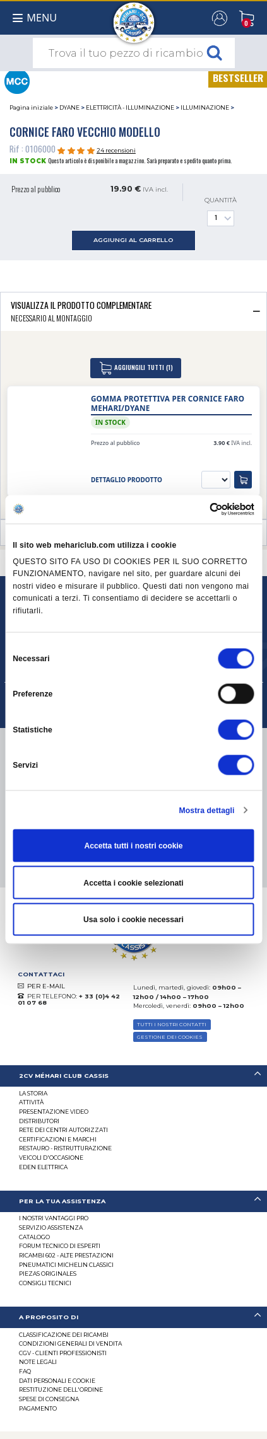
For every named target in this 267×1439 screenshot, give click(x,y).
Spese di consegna (49, 1399)
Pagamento (38, 1408)
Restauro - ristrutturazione (65, 1148)
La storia (33, 1093)
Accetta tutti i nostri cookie (133, 845)
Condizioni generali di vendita (70, 1343)
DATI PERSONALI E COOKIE (57, 1380)
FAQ (25, 1371)
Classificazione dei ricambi (64, 1334)
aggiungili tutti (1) (135, 368)
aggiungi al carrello (133, 239)
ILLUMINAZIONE (205, 107)
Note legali (38, 1361)
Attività (31, 1102)
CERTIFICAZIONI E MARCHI (58, 1139)
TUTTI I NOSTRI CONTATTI (171, 1024)
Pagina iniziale (31, 107)
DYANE (69, 107)
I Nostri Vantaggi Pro (53, 1218)
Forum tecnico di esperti (59, 1245)
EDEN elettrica (43, 1167)
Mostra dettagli (207, 810)
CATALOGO (34, 1237)
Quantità (220, 211)
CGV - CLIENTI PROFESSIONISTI (63, 1352)
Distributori (39, 1121)
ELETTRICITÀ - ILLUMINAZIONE (130, 107)
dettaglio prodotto (126, 480)
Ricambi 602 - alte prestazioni (66, 1255)
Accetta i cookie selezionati (133, 882)
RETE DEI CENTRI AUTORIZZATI (63, 1129)
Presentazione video (53, 1111)
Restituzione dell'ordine (61, 1389)
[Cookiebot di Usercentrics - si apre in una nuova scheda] (199, 509)
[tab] (133, 311)
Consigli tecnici (45, 1283)
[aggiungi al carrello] (243, 479)
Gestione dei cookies (170, 1037)
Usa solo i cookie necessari (133, 919)
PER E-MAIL (46, 986)
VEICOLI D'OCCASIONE (51, 1157)
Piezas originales (47, 1273)
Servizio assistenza (51, 1227)
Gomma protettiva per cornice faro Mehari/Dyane (167, 403)
